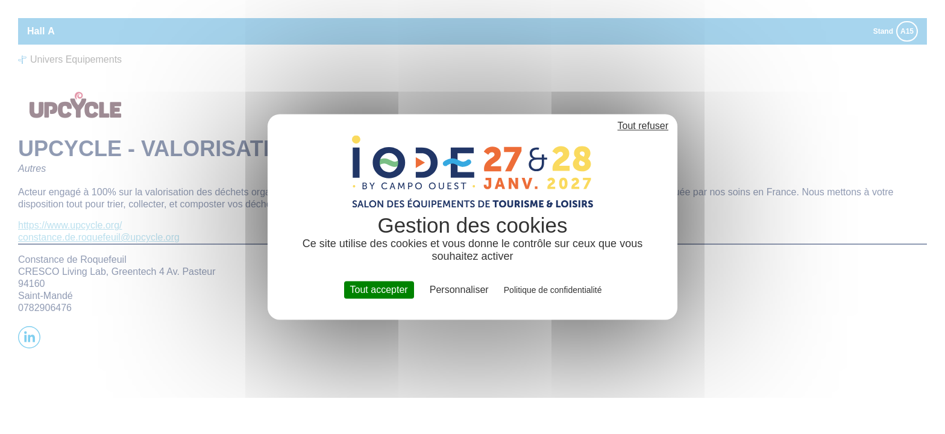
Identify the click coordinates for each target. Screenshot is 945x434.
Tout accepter (379, 290)
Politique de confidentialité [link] (553, 290)
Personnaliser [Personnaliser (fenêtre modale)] (459, 290)
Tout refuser (643, 126)
